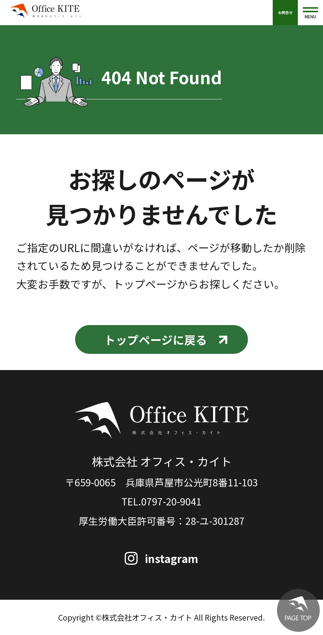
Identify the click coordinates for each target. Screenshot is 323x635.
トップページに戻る (155, 339)
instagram (171, 558)
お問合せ (285, 12)
